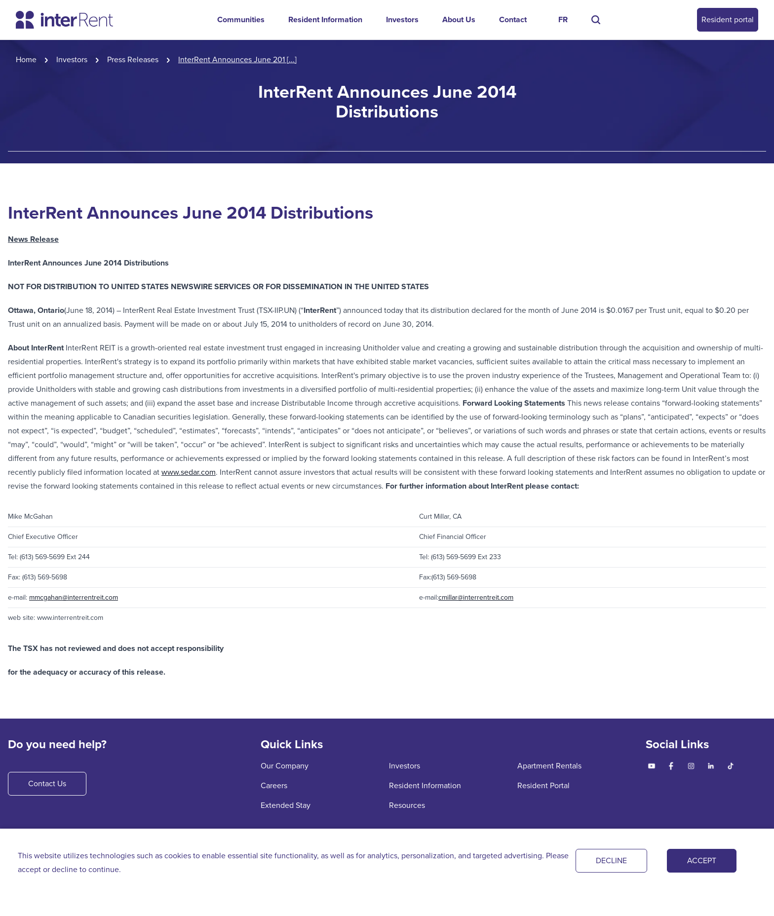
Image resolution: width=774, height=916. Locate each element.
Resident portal (727, 19)
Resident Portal (543, 785)
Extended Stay (285, 805)
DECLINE (611, 860)
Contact (513, 19)
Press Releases (132, 59)
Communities (241, 19)
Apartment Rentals (549, 765)
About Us (458, 19)
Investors (402, 19)
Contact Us (47, 783)
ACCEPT (701, 860)
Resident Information (325, 19)
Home (26, 59)
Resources (407, 805)
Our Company (285, 765)
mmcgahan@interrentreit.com (73, 597)
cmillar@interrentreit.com (475, 597)
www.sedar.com (188, 472)
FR (563, 19)
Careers (274, 785)
